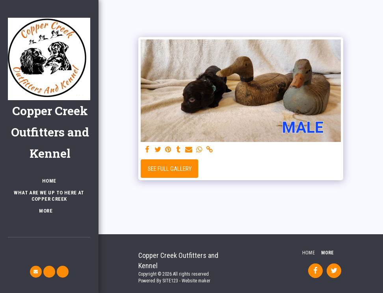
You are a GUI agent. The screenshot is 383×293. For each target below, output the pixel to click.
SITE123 (170, 281)
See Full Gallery (170, 168)
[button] (36, 272)
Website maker (196, 281)
